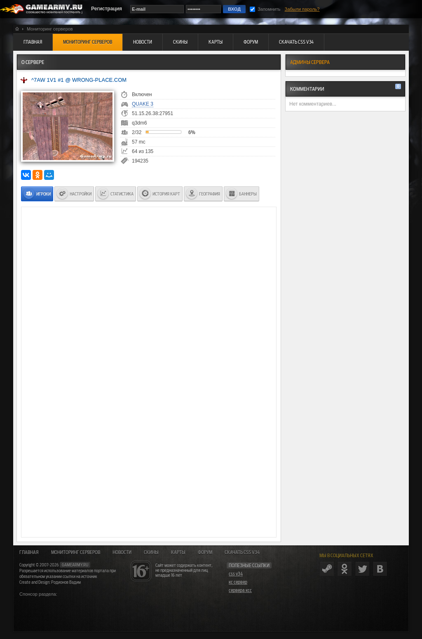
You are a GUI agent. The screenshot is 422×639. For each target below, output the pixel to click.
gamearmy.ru (75, 564)
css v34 (236, 574)
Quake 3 (142, 104)
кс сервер (238, 582)
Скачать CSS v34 (242, 552)
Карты (178, 552)
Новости (122, 552)
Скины (151, 552)
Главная (29, 552)
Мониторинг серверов (75, 552)
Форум (205, 552)
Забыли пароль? (302, 9)
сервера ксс (240, 590)
